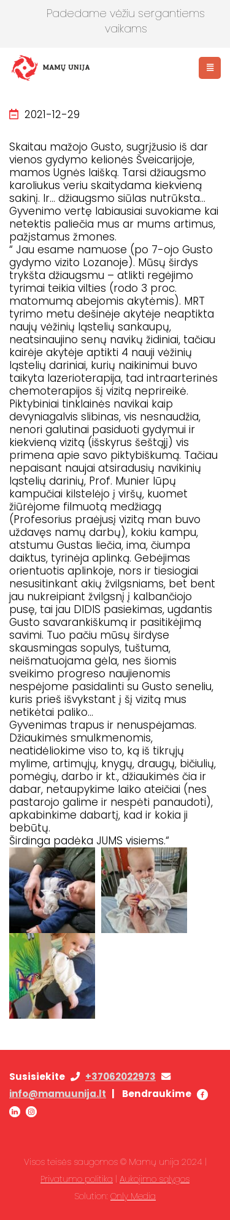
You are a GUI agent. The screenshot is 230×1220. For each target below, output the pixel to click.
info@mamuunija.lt (57, 1093)
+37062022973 (120, 1076)
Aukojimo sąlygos (155, 1179)
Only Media (133, 1196)
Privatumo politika (76, 1179)
